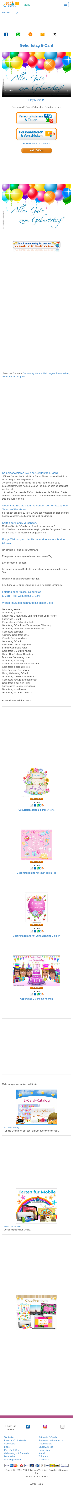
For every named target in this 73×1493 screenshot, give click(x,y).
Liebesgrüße (19, 376)
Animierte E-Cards (48, 1437)
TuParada (43, 1456)
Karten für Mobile (12, 1226)
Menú (26, 4)
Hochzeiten (44, 1450)
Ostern (38, 373)
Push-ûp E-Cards (12, 1450)
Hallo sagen (49, 373)
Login (15, 12)
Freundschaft (62, 373)
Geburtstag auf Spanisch (16, 1453)
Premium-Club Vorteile (15, 1440)
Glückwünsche (46, 1447)
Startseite (9, 1437)
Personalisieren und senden (36, 143)
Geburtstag (28, 373)
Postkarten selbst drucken (51, 1440)
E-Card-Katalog (11, 1127)
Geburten (7, 376)
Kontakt (42, 1453)
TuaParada (44, 1459)
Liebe (7, 1447)
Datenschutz (10, 1456)
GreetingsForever (13, 1459)
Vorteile (5, 12)
